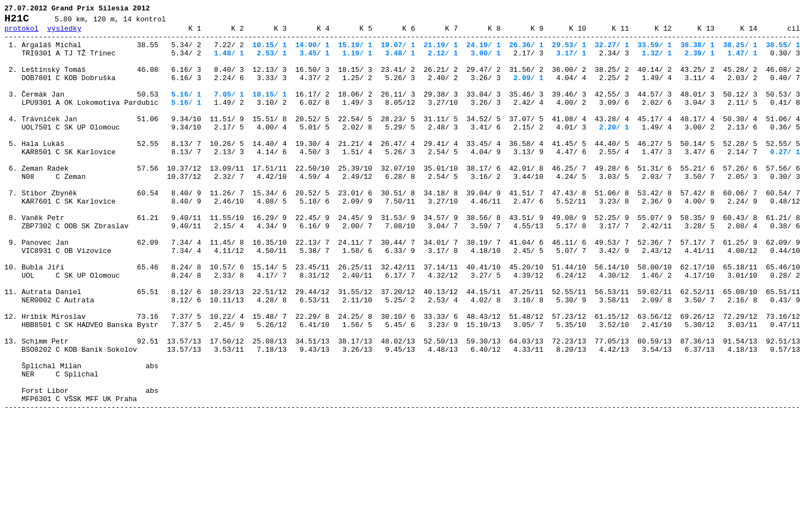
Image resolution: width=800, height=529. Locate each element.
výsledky (64, 33)
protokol (21, 33)
